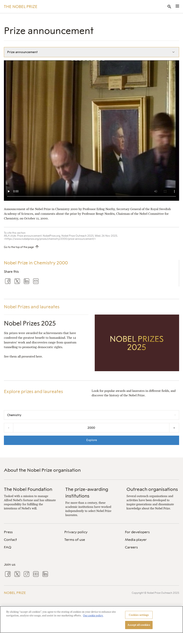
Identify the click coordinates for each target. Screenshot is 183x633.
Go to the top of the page (19, 247)
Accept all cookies (138, 624)
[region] (91, 619)
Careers (131, 547)
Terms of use (74, 540)
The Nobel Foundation (28, 489)
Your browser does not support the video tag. (91, 130)
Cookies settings (139, 614)
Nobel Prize (15, 593)
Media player (136, 540)
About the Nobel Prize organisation (42, 470)
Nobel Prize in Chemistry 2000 (36, 263)
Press (8, 532)
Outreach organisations (152, 489)
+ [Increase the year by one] (174, 428)
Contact (10, 540)
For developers (137, 532)
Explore (91, 440)
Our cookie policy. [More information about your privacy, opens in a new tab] (93, 615)
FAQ (7, 547)
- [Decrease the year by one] (8, 428)
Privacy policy (76, 532)
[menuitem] (31, 532)
